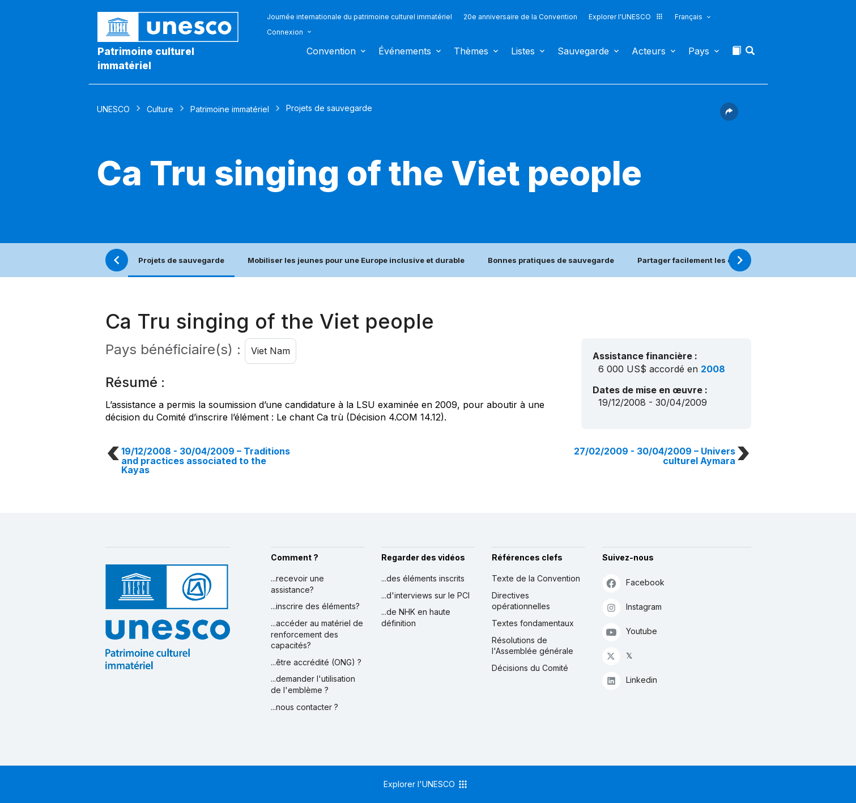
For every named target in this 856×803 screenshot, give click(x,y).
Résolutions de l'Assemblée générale (532, 645)
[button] (751, 54)
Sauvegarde (583, 51)
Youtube (629, 631)
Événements (404, 51)
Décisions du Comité (530, 668)
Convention (331, 51)
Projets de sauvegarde (181, 260)
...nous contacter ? (304, 707)
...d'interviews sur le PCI (425, 595)
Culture (160, 109)
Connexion (285, 32)
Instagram (632, 607)
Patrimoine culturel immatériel (145, 58)
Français (688, 16)
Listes (523, 51)
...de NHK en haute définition (415, 617)
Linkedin (629, 680)
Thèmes (471, 51)
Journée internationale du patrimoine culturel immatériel (359, 16)
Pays (698, 51)
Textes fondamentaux (533, 623)
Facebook (633, 583)
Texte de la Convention (536, 578)
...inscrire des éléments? (315, 606)
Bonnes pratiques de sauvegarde (551, 260)
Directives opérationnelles (521, 600)
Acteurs (649, 51)
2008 (713, 369)
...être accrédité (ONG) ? (316, 662)
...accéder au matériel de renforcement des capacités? (317, 634)
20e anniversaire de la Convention (520, 16)
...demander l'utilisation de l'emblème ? (313, 684)
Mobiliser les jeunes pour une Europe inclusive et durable (356, 260)
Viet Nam (270, 350)
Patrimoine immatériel (229, 109)
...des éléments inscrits (423, 578)
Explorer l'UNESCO (626, 16)
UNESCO (113, 109)
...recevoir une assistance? (297, 583)
